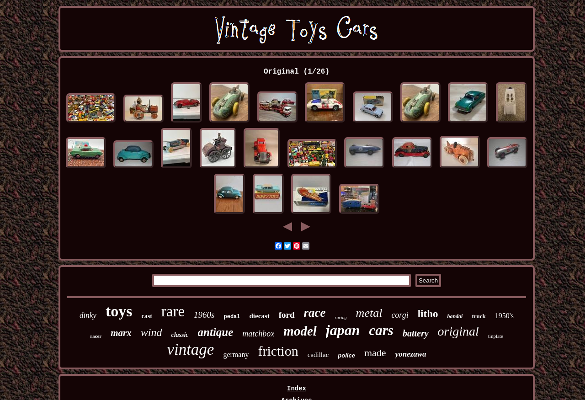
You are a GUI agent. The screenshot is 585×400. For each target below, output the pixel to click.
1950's (504, 316)
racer (95, 336)
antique (216, 332)
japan (343, 330)
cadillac (318, 354)
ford (287, 315)
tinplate (495, 336)
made (375, 352)
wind (151, 332)
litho (428, 314)
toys (119, 311)
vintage (190, 349)
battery (416, 333)
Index (296, 388)
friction (278, 350)
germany (236, 354)
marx (121, 332)
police (346, 355)
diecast (260, 316)
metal (369, 313)
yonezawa (410, 354)
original (458, 331)
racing (341, 317)
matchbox (258, 333)
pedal (232, 317)
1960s (204, 315)
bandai (455, 316)
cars (381, 330)
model (300, 331)
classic (179, 334)
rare (173, 311)
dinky (88, 315)
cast (146, 316)
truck (478, 316)
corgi (399, 315)
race (315, 313)
